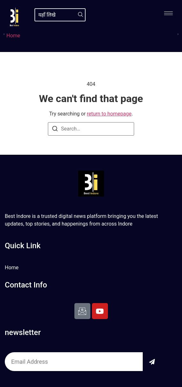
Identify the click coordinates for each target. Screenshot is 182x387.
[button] (4, 34)
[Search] (80, 14)
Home (13, 36)
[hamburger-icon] (168, 13)
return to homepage (109, 114)
